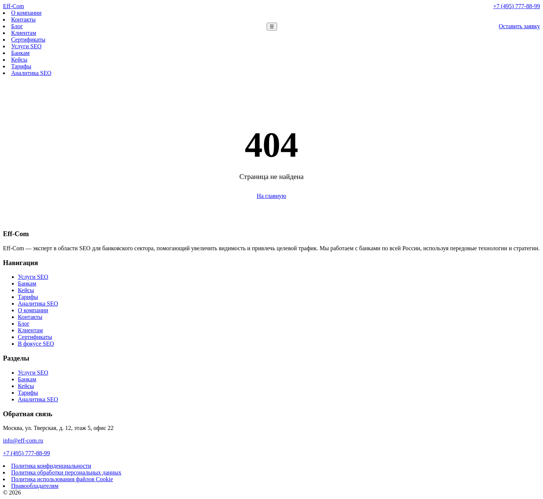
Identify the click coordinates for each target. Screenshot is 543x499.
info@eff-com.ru (23, 440)
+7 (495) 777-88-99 (516, 6)
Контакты (23, 19)
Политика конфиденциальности (51, 466)
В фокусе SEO (36, 343)
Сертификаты (28, 39)
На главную (271, 196)
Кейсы (19, 59)
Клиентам (23, 33)
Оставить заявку (519, 26)
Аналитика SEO (31, 73)
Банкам (20, 53)
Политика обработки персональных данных (66, 472)
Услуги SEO (26, 46)
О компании (26, 13)
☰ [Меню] (272, 26)
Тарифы (21, 66)
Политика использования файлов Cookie (62, 479)
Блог (17, 26)
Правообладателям (34, 486)
